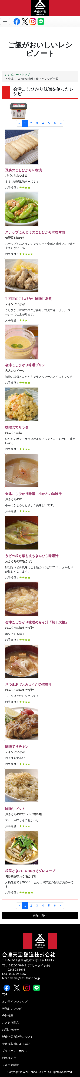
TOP (4, 994)
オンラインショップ (14, 1001)
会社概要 (7, 1015)
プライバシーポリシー (16, 1051)
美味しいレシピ (12, 1008)
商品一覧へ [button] (40, 915)
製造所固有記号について (17, 1036)
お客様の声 (9, 1058)
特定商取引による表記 (16, 1043)
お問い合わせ (10, 1029)
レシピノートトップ (17, 74)
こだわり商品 (10, 1022)
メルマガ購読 (10, 1065)
